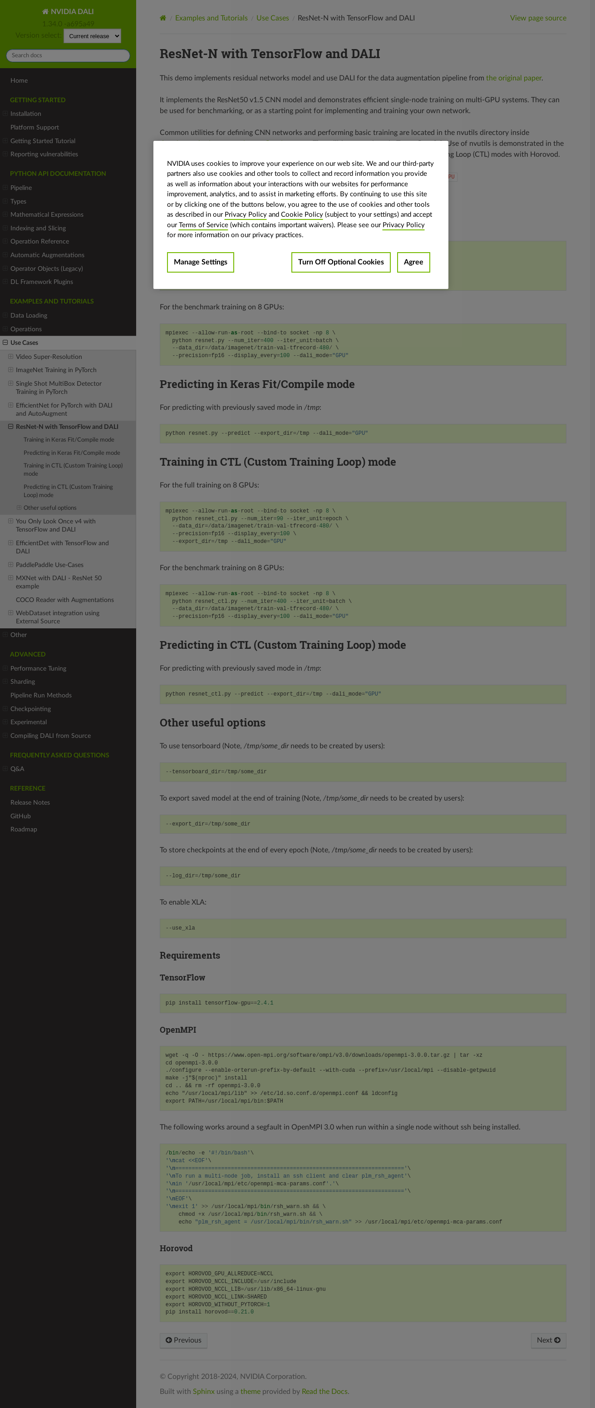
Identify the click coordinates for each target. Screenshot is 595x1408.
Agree (413, 262)
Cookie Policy (302, 214)
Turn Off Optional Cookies (341, 262)
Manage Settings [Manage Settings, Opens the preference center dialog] (200, 262)
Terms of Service (203, 225)
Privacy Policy (246, 214)
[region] (300, 215)
